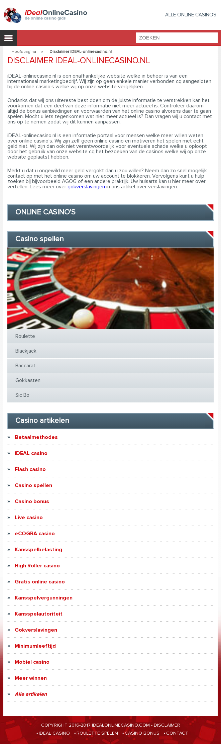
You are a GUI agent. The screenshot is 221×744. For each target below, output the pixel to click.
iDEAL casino (31, 453)
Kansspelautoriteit (39, 614)
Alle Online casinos (190, 14)
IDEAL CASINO (54, 733)
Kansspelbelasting (38, 549)
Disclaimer (167, 725)
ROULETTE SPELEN (97, 733)
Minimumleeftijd (35, 646)
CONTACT (177, 733)
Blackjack (25, 351)
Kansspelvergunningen (44, 597)
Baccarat (25, 365)
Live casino (29, 517)
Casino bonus (32, 501)
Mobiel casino (32, 662)
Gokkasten (27, 380)
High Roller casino (37, 565)
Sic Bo (22, 395)
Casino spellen (33, 485)
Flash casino (30, 469)
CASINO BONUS (142, 733)
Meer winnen (31, 678)
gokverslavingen (86, 186)
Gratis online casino (40, 581)
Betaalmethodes (36, 437)
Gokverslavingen (36, 630)
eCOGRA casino (35, 533)
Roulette (25, 336)
